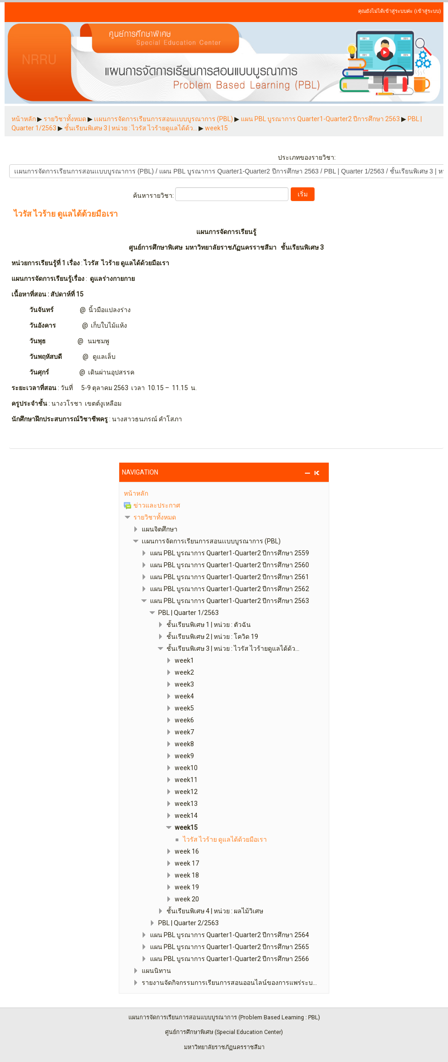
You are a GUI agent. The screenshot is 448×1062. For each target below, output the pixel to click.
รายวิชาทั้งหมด (154, 517)
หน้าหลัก (136, 493)
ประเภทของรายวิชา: (307, 157)
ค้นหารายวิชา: (154, 195)
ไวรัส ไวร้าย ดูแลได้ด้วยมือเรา (66, 214)
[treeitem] (224, 493)
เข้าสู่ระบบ (427, 11)
